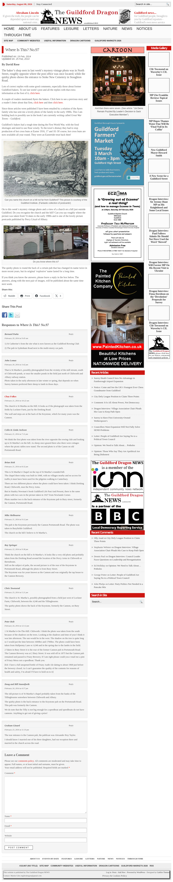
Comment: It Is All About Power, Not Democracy (116, 402)
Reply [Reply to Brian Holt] (71, 462)
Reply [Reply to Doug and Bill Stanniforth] (71, 684)
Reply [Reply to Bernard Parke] (71, 334)
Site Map (8, 41)
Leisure (71, 29)
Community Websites (28, 41)
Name (8, 816)
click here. (35, 93)
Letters (91, 29)
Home (9, 29)
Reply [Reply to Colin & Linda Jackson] (71, 430)
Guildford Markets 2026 (108, 41)
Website (8, 835)
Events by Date (50, 859)
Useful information (55, 41)
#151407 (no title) (28, 866)
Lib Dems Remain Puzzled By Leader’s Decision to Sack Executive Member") (120, 111)
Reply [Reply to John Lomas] (71, 360)
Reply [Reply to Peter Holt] (71, 621)
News (127, 29)
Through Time (17, 35)
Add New (121, 872)
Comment (10, 773)
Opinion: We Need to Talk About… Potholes (115, 445)
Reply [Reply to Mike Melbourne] (71, 515)
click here (38, 102)
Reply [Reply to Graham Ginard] (71, 725)
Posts (114, 872)
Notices (144, 29)
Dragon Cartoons (80, 41)
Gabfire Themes (163, 872)
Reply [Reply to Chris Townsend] (71, 588)
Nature (110, 29)
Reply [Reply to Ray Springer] (71, 545)
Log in (108, 872)
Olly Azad (98, 538)
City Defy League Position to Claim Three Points (116, 396)
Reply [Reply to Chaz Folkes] (71, 396)
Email (8, 826)
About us (28, 29)
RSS (152, 866)
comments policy (26, 761)
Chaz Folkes (10, 396)
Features (50, 29)
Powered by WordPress (136, 872)
